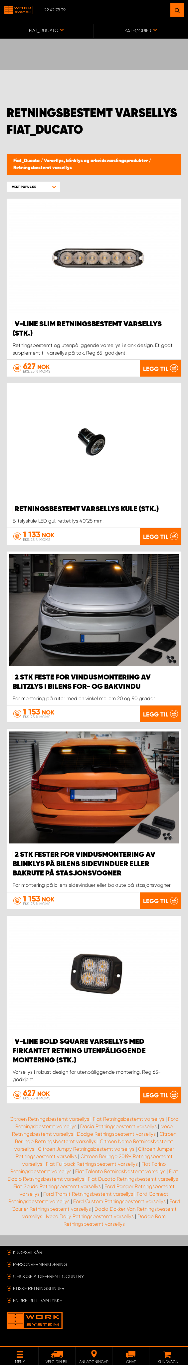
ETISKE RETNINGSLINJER (39, 1288)
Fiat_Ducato (27, 161)
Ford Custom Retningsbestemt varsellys (119, 1201)
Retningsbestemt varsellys (42, 168)
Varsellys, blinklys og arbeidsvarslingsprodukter (96, 161)
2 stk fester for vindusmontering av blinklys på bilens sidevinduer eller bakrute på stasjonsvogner (84, 864)
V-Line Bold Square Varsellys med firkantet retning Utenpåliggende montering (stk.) (79, 1051)
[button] (33, 187)
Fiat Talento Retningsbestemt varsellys (120, 1171)
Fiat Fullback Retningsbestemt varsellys (92, 1164)
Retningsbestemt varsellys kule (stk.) (87, 509)
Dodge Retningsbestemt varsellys (116, 1134)
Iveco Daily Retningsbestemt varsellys (90, 1216)
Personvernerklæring (40, 1264)
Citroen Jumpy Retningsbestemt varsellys (86, 1149)
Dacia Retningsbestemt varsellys (118, 1126)
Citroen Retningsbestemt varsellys (49, 1119)
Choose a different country (48, 1276)
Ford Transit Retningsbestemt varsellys (88, 1194)
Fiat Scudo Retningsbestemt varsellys (57, 1186)
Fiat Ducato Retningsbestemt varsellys (133, 1179)
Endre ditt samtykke (37, 1300)
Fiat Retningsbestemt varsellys (128, 1119)
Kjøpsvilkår (27, 1252)
